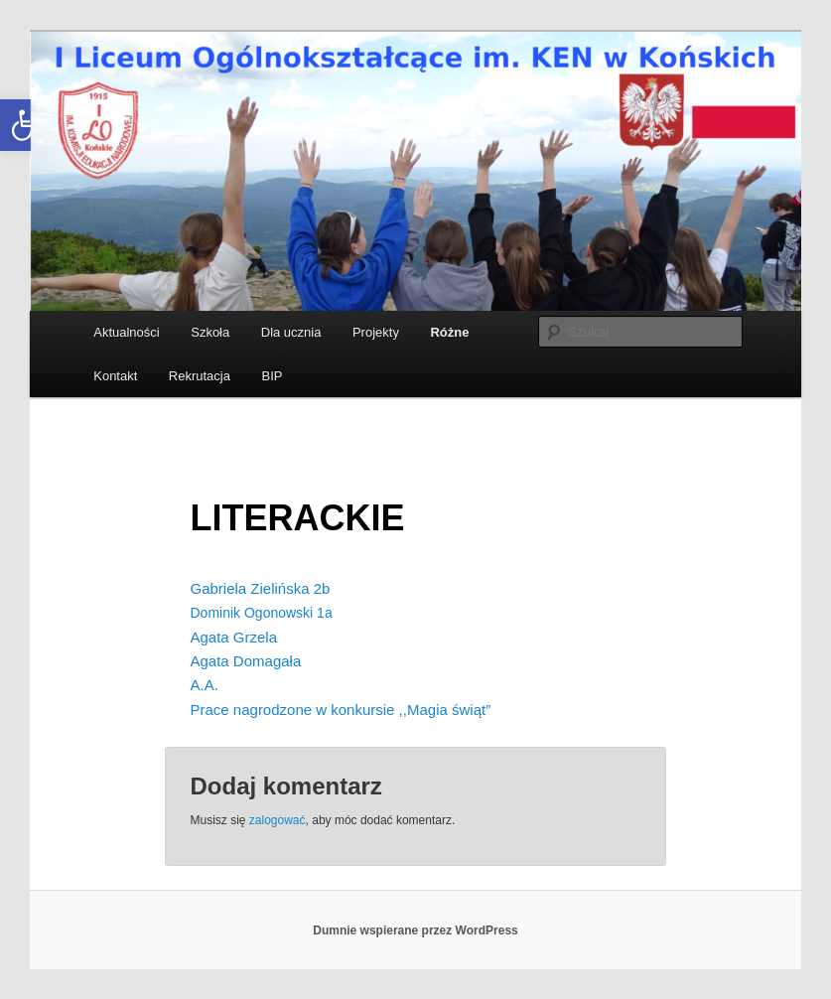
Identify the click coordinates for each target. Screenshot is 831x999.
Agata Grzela (234, 637)
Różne (449, 332)
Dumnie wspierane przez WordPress (415, 930)
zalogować (277, 820)
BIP (271, 375)
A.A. (204, 684)
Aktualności (126, 332)
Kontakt (115, 375)
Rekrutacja (199, 375)
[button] (26, 125)
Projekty (375, 332)
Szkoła (210, 332)
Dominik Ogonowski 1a (262, 613)
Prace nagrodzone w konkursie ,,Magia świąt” (341, 709)
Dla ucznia (291, 332)
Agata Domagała (246, 660)
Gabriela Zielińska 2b (261, 588)
